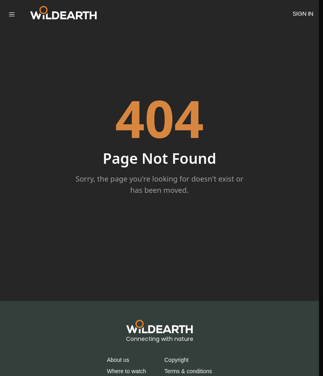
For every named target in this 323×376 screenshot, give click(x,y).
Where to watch (126, 371)
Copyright (176, 360)
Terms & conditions (188, 371)
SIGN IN (303, 13)
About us (118, 360)
